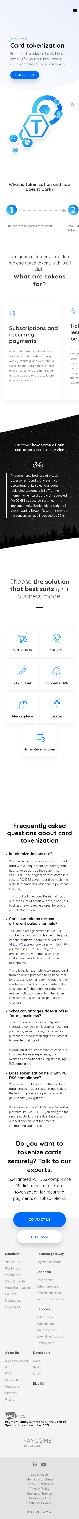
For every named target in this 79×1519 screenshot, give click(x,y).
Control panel (45, 1343)
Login (37, 1373)
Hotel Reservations (18, 1287)
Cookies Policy (39, 1498)
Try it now (39, 1237)
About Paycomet (16, 1361)
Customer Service (39, 1493)
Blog (8, 1367)
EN (35, 1383)
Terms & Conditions (39, 1484)
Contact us (40, 1219)
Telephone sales (48, 1286)
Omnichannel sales (49, 1293)
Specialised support (50, 1336)
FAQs (8, 1373)
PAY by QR (12, 1275)
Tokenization (45, 1317)
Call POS (11, 1294)
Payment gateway (50, 1254)
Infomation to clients (39, 1479)
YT (43, 1464)
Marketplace (14, 1300)
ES (42, 1383)
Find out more (24, 74)
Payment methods (48, 1262)
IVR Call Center (15, 1281)
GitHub (37, 1367)
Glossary (11, 1393)
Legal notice (39, 1474)
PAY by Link (13, 1268)
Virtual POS (17, 944)
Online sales (44, 1280)
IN (35, 1464)
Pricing (10, 1399)
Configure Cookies (39, 1503)
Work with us (14, 1380)
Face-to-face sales (49, 1299)
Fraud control (45, 1330)
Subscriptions (45, 1323)
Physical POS (14, 1307)
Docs (36, 1361)
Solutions (12, 1254)
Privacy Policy (39, 1488)
